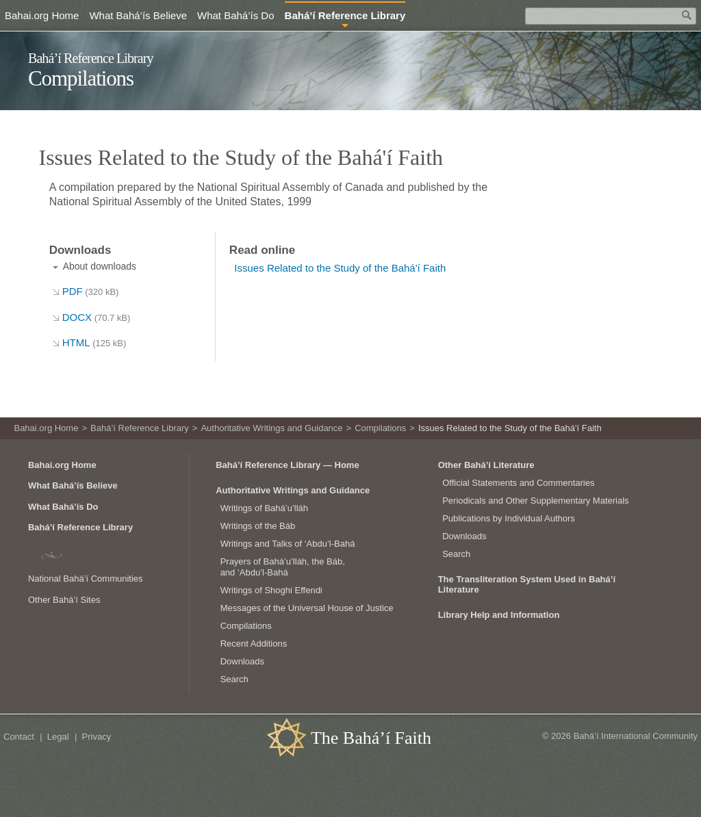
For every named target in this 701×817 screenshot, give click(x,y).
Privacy (97, 736)
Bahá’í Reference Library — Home (287, 465)
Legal (58, 736)
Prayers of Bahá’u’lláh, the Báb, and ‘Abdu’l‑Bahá (282, 567)
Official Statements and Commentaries (518, 483)
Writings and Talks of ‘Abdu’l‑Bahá (287, 544)
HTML (94, 342)
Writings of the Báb (258, 526)
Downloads (242, 661)
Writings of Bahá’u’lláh (264, 508)
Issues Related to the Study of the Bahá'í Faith (340, 268)
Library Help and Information (499, 615)
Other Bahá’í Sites (64, 600)
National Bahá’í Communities (85, 578)
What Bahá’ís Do (236, 15)
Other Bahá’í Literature (486, 465)
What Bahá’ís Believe (138, 15)
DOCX (96, 317)
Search (234, 679)
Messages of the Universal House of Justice (307, 608)
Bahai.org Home (42, 15)
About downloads (99, 266)
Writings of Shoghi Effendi (271, 590)
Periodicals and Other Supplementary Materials (535, 500)
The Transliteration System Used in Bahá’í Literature (526, 584)
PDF (90, 291)
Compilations (80, 78)
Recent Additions (254, 643)
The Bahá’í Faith (371, 738)
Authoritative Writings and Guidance (271, 428)
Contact (18, 736)
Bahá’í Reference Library (90, 58)
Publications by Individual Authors (508, 518)
